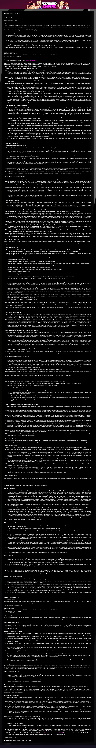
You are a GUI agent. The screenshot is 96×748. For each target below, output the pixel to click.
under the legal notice (30, 60)
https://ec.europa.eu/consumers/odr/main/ (53, 471)
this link (69, 442)
